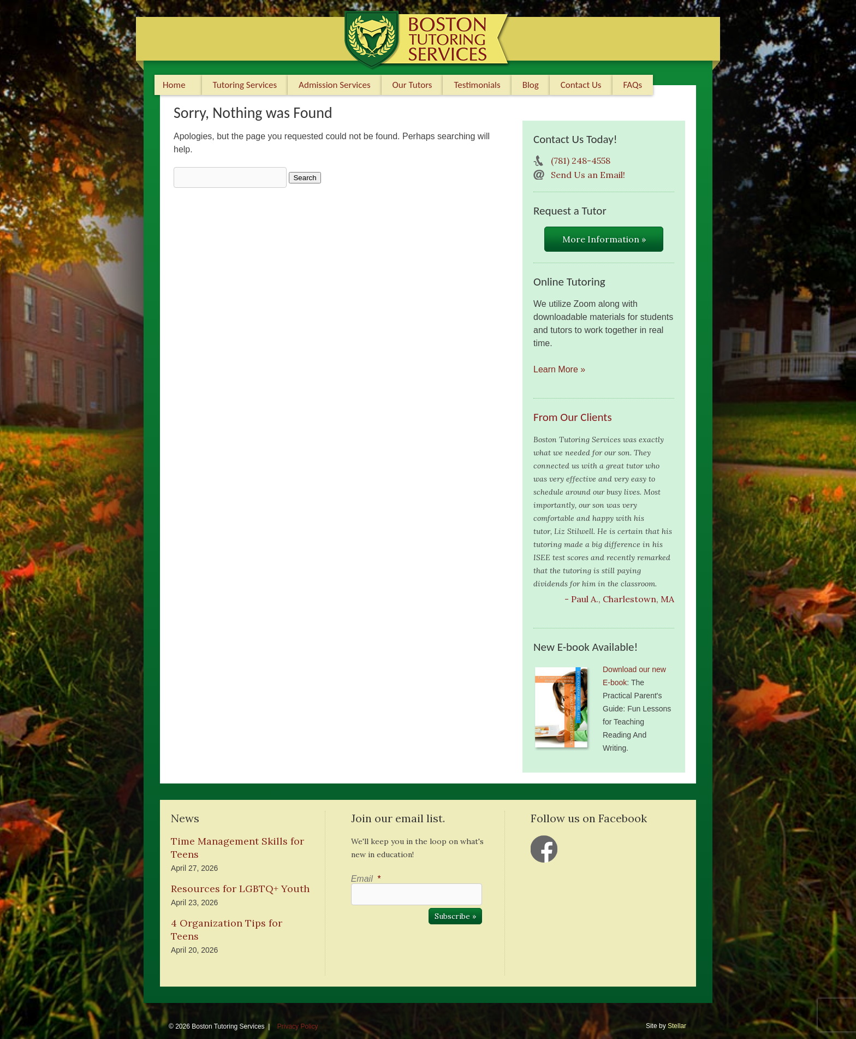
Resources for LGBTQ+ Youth (240, 888)
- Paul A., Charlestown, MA (619, 598)
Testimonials (477, 85)
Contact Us (581, 85)
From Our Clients (572, 417)
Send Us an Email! (588, 174)
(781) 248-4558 (580, 160)
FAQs (633, 85)
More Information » (604, 239)
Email (366, 878)
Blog (530, 85)
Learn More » (559, 369)
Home (174, 85)
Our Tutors (412, 85)
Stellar (677, 1026)
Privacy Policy (297, 1026)
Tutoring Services (245, 85)
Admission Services (334, 85)
